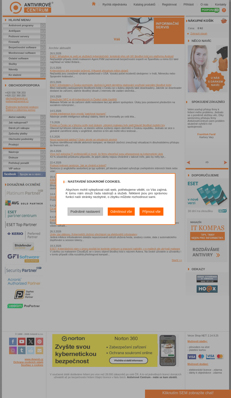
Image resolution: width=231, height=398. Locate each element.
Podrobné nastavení (85, 211)
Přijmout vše (151, 211)
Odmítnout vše (121, 211)
